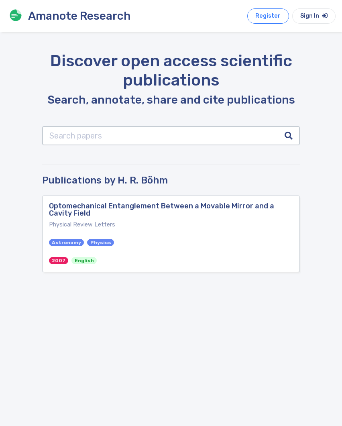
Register (268, 15)
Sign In (314, 15)
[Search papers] (160, 135)
